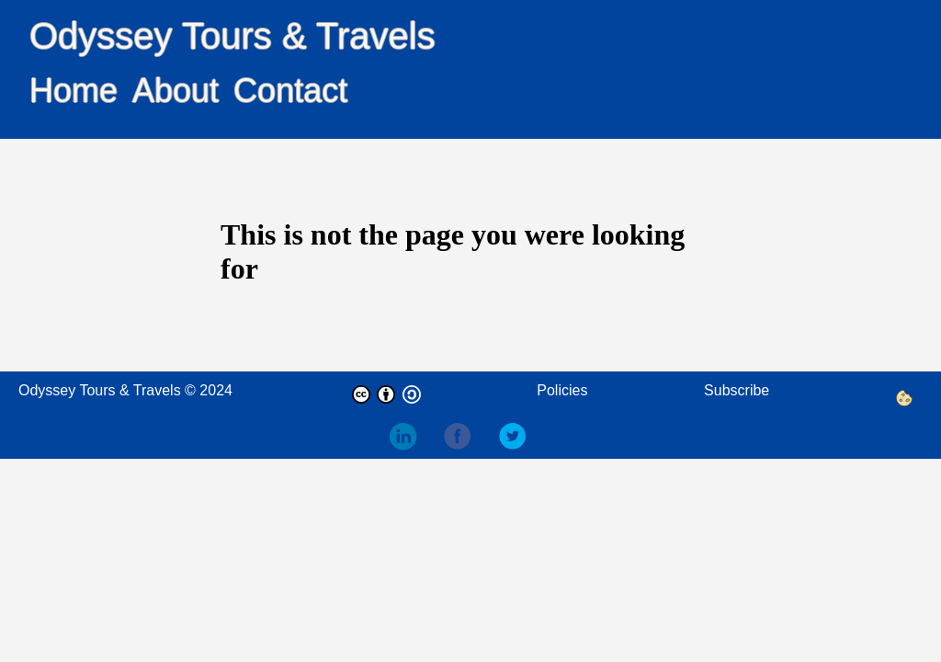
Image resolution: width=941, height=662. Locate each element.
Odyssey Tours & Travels (232, 36)
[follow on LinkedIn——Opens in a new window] (413, 437)
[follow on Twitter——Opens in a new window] (524, 437)
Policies (562, 390)
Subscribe (736, 390)
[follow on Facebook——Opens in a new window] (468, 437)
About (175, 90)
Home (73, 90)
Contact (290, 90)
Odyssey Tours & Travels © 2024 (125, 390)
